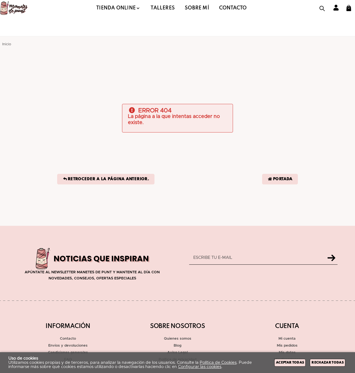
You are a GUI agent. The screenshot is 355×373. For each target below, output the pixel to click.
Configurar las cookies (199, 367)
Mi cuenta (287, 339)
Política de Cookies (218, 363)
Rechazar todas (327, 362)
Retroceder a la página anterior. (105, 179)
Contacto (68, 339)
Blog (177, 345)
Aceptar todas (290, 362)
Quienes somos (177, 339)
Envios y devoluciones (68, 345)
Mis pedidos (287, 345)
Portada (280, 179)
